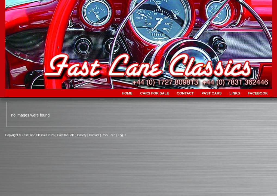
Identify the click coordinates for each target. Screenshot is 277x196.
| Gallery (81, 135)
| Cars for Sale (65, 135)
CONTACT (185, 93)
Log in (122, 135)
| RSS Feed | (109, 135)
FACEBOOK (258, 93)
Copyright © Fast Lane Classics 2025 (30, 135)
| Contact (93, 135)
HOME (127, 93)
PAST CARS (212, 93)
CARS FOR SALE (154, 93)
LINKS (234, 93)
